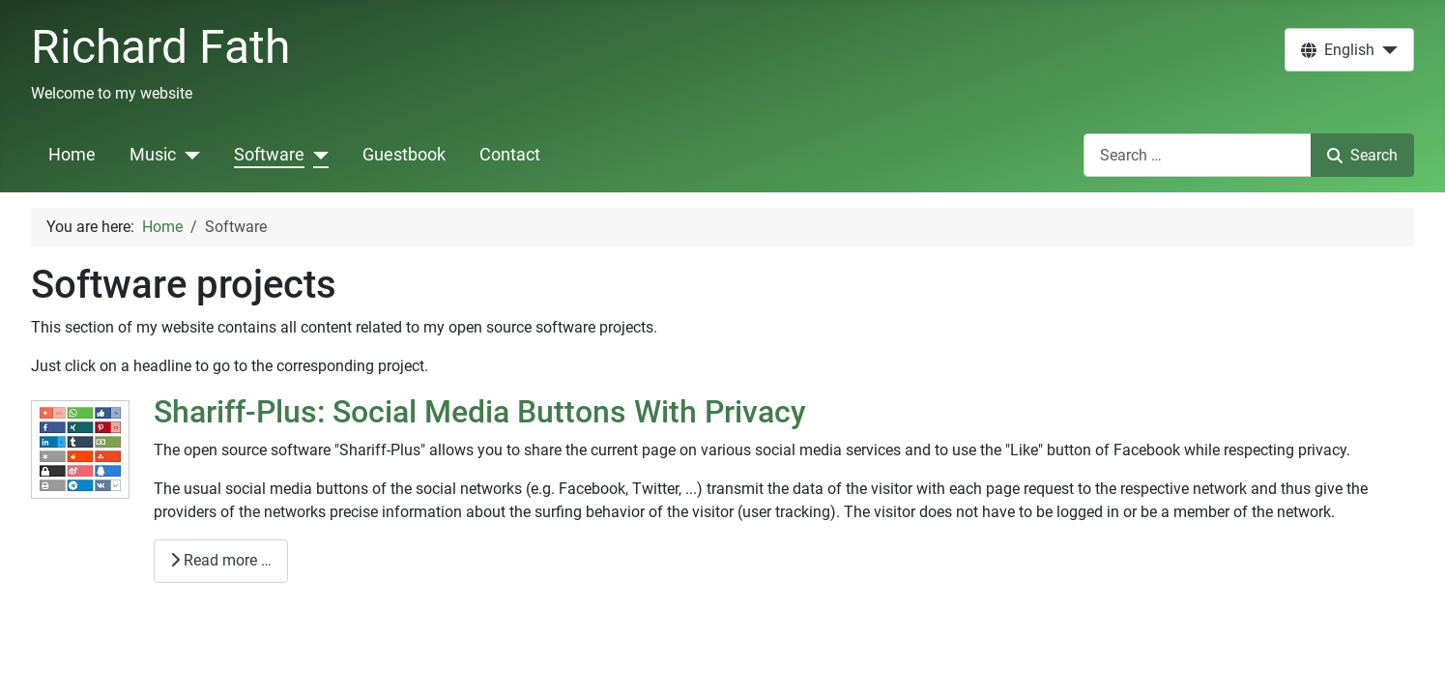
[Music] (188, 154)
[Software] (316, 154)
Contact (509, 154)
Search (1362, 155)
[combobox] (1198, 155)
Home (72, 154)
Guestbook (404, 154)
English (1337, 50)
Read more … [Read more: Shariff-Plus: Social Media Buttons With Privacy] (221, 560)
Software (269, 154)
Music (153, 154)
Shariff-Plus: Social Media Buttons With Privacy (480, 411)
